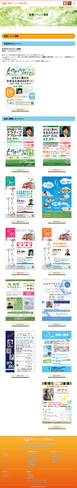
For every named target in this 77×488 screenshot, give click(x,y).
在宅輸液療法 (30, 462)
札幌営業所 (30, 478)
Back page (73, 27)
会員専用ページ (7, 476)
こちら (4, 57)
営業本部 (29, 474)
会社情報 (54, 454)
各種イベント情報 (12, 27)
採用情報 (54, 462)
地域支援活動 (55, 456)
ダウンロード (20, 109)
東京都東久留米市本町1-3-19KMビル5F (41, 444)
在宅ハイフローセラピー (34, 456)
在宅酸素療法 (30, 454)
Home (5, 27)
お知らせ (5, 454)
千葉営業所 (30, 476)
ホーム (4, 451)
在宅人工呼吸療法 (32, 458)
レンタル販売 (30, 466)
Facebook (5, 456)
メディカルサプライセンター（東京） (37, 480)
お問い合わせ (6, 474)
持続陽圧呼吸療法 (32, 460)
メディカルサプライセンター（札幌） (37, 482)
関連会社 (54, 460)
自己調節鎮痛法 (31, 464)
